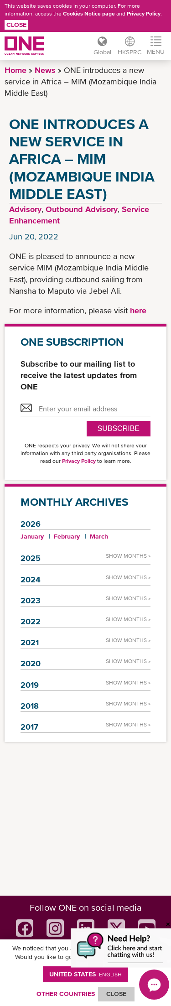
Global (102, 52)
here (138, 310)
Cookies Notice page (89, 13)
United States (85, 974)
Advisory (25, 209)
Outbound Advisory (82, 209)
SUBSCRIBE (119, 428)
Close (16, 24)
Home (15, 70)
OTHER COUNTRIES (65, 993)
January (32, 536)
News (45, 70)
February (67, 536)
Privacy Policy (144, 13)
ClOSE (116, 993)
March (99, 536)
